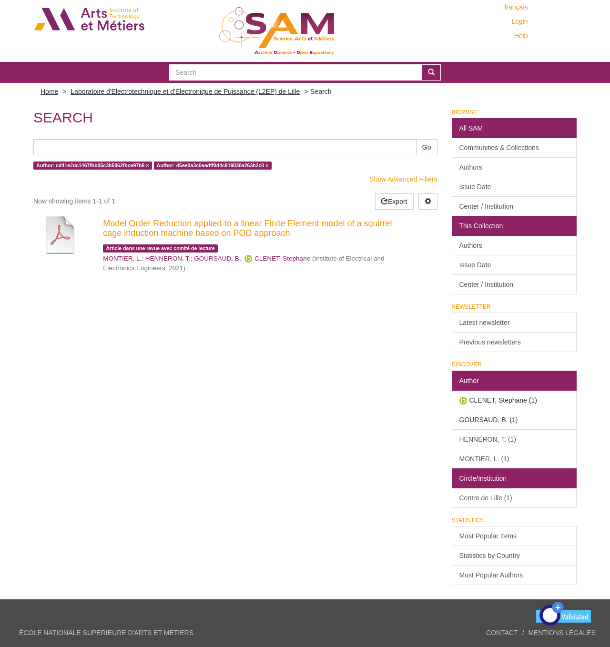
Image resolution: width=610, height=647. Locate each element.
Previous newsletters (490, 342)
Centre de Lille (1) (485, 498)
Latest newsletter (484, 322)
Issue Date (475, 187)
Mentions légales (562, 633)
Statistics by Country (489, 555)
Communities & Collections (499, 148)
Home (49, 91)
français (516, 7)
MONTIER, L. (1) (484, 459)
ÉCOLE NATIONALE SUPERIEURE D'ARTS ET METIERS (106, 633)
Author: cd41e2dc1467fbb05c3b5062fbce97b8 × (92, 165)
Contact (502, 633)
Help (521, 36)
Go (426, 147)
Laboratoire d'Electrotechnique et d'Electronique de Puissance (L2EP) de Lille (185, 91)
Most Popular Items (488, 536)
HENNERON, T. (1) (488, 439)
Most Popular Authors (491, 575)
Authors (470, 167)
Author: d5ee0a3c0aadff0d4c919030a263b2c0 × (212, 165)
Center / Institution (486, 206)
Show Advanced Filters (403, 179)
